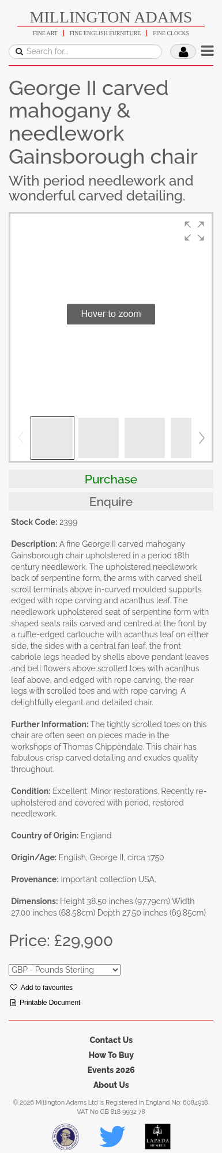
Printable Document (45, 1003)
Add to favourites (41, 988)
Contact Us (111, 1040)
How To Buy (111, 1055)
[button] (194, 231)
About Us (111, 1085)
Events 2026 (111, 1070)
